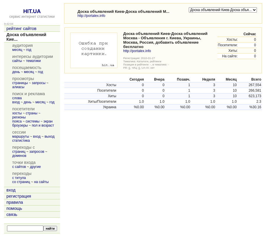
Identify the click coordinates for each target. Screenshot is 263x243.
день (16, 72)
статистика (21, 141)
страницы (20, 83)
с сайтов (19, 167)
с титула (19, 178)
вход (16, 102)
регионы (19, 117)
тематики (33, 61)
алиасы (18, 87)
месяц (17, 50)
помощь (14, 208)
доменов (19, 156)
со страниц (21, 182)
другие (35, 167)
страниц (18, 152)
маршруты (20, 136)
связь (11, 214)
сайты (17, 61)
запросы (38, 83)
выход (49, 136)
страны (31, 113)
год (28, 50)
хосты (17, 113)
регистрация (18, 196)
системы (33, 121)
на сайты (41, 182)
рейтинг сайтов (21, 28)
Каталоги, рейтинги (149, 61)
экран (47, 121)
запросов (36, 152)
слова (17, 98)
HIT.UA (32, 11)
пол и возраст (43, 125)
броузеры (20, 125)
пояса (17, 121)
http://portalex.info (91, 16)
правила (14, 202)
